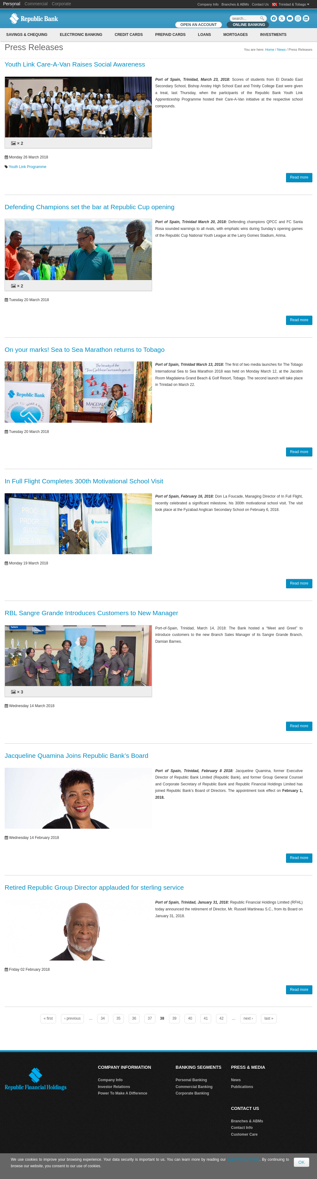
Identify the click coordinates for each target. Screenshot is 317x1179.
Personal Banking (191, 1080)
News (281, 49)
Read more (299, 177)
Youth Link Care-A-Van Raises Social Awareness (75, 64)
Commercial (36, 3)
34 (103, 1018)
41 (206, 1018)
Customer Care (244, 1134)
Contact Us (260, 4)
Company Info (208, 4)
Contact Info (242, 1127)
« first (48, 1018)
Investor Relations (114, 1087)
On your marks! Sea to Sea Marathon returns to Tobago (85, 349)
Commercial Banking (194, 1087)
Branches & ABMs (235, 4)
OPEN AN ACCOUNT (198, 25)
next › (248, 1018)
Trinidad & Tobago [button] (294, 4)
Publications (242, 1087)
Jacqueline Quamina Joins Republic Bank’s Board (76, 755)
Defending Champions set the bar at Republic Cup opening (90, 206)
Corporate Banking (192, 1093)
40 (190, 1018)
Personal (12, 3)
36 (134, 1018)
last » (268, 1018)
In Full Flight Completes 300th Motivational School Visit (84, 481)
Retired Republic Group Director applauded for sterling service (94, 887)
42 (221, 1018)
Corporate (61, 3)
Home (269, 49)
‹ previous (72, 1018)
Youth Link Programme (27, 167)
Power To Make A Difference (122, 1093)
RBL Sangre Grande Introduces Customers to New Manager (91, 612)
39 (174, 1018)
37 (150, 1018)
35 (118, 1018)
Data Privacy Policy (243, 1159)
